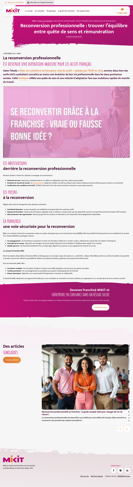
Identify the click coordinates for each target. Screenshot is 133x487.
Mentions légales (97, 476)
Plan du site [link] (84, 476)
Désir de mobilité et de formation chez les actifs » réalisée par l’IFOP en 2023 (61, 71)
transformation (38, 183)
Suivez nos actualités (45, 21)
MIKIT (34, 21)
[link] (113, 470)
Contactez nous (100, 307)
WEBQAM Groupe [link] (124, 476)
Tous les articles (12, 360)
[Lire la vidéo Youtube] (66, 122)
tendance (23, 78)
